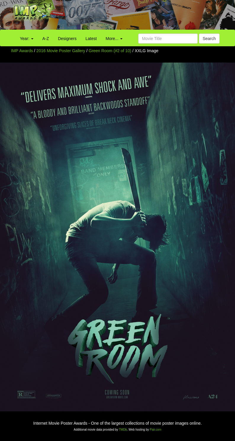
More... (114, 38)
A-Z (45, 38)
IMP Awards (22, 50)
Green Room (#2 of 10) (110, 50)
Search (209, 38)
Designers (67, 38)
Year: (26, 38)
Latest (91, 38)
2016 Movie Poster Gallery (60, 50)
